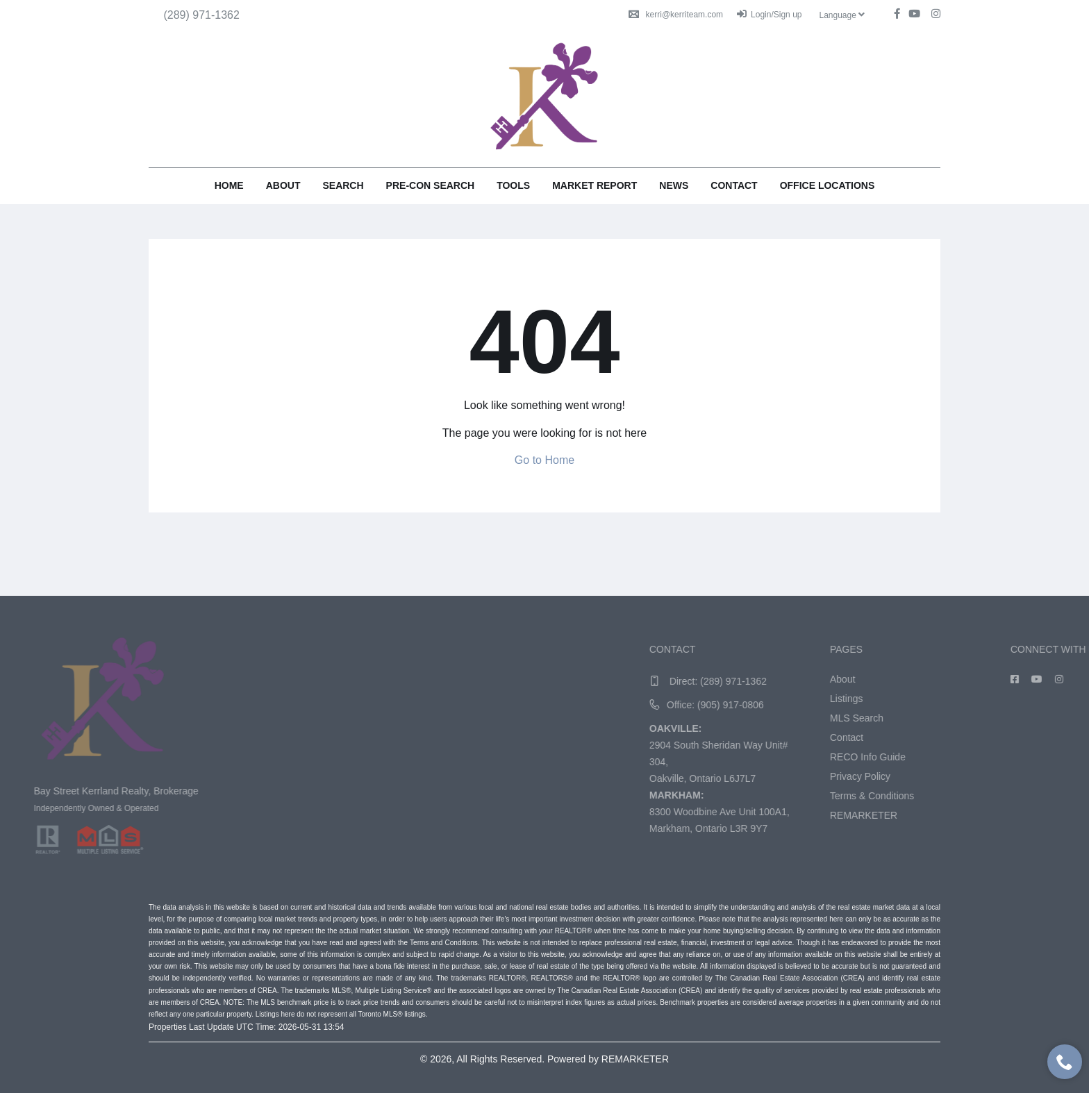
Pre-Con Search (430, 185)
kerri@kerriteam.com (676, 14)
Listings (1025, 698)
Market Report (594, 185)
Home (229, 185)
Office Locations (827, 185)
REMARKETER (1042, 815)
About (283, 185)
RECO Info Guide (1047, 756)
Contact (733, 185)
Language (842, 15)
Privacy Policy (1039, 776)
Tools (513, 185)
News (673, 185)
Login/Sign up (769, 14)
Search (342, 185)
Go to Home (544, 460)
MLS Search (1036, 718)
